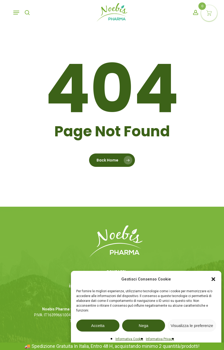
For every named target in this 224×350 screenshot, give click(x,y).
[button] (213, 279)
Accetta (98, 325)
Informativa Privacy (160, 339)
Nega (143, 325)
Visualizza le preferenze (192, 325)
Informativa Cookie (129, 339)
